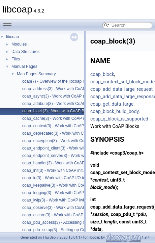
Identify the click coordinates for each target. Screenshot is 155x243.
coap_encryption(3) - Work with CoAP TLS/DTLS (66, 140)
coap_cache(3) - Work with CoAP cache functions (66, 118)
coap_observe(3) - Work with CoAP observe (61, 207)
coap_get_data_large (111, 104)
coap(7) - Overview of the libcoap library (58, 81)
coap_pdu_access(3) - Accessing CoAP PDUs (63, 222)
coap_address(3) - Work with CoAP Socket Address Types (74, 88)
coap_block (102, 74)
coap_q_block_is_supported (119, 119)
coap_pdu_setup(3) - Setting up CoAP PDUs (62, 229)
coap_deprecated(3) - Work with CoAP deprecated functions (76, 133)
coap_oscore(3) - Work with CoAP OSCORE (62, 215)
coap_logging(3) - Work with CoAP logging (60, 192)
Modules (19, 44)
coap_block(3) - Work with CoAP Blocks (58, 111)
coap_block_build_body (114, 111)
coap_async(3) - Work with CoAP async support (65, 96)
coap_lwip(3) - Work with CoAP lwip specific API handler (72, 200)
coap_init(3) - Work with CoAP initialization (60, 170)
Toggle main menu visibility (9, 22)
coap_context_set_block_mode (122, 81)
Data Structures (25, 51)
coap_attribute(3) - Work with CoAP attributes (62, 103)
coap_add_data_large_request (121, 89)
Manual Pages (24, 66)
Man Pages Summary (36, 74)
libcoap (12, 36)
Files (15, 59)
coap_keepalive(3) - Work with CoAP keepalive (64, 185)
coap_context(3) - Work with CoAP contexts (61, 126)
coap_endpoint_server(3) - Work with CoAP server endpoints (76, 155)
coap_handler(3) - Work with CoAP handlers (61, 163)
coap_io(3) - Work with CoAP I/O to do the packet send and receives (83, 178)
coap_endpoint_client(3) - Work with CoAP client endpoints (74, 148)
